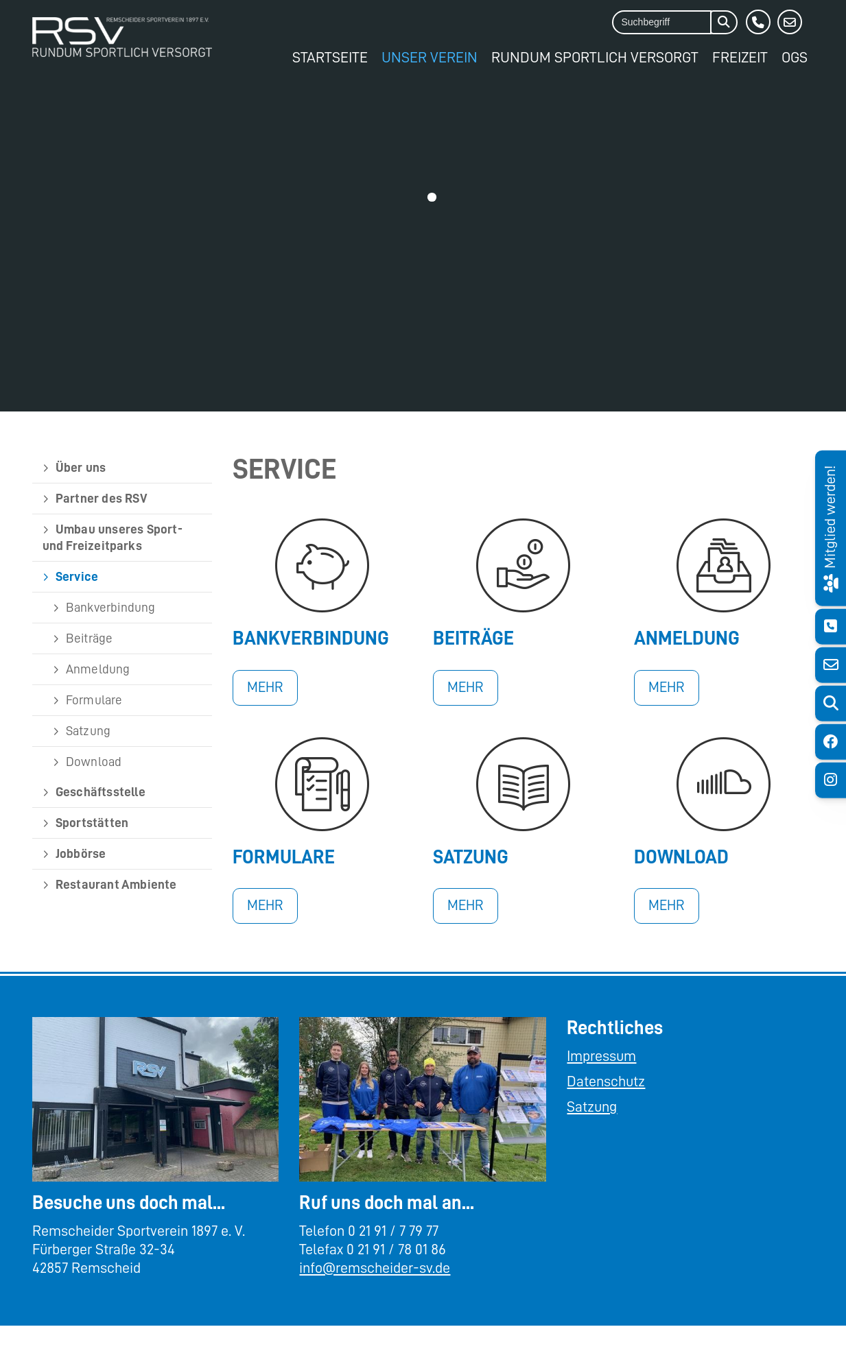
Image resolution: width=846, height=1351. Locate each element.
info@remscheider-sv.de (374, 1268)
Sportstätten (92, 822)
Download (94, 761)
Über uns (81, 467)
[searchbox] (662, 22)
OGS (795, 57)
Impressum (601, 1056)
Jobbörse (81, 853)
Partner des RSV (102, 498)
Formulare (94, 699)
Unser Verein (429, 57)
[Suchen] (724, 22)
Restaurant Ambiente (116, 884)
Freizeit (740, 57)
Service (77, 576)
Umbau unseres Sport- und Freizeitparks (113, 537)
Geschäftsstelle (100, 791)
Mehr (265, 687)
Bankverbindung (111, 607)
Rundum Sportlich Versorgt (594, 57)
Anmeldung (98, 669)
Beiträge (89, 638)
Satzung (88, 730)
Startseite (330, 57)
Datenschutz (606, 1081)
